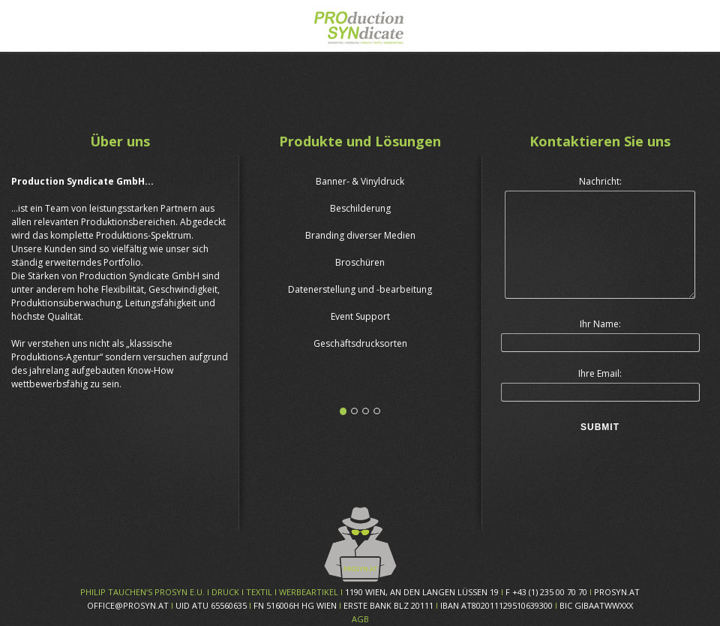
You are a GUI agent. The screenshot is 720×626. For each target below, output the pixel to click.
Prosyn (360, 24)
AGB (360, 618)
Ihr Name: (600, 324)
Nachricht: (600, 181)
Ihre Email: (600, 373)
